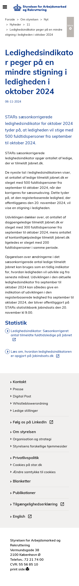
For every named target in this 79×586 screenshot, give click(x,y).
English (23, 517)
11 (28, 24)
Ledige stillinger (25, 410)
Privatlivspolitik (26, 457)
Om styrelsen (29, 19)
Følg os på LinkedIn (34, 422)
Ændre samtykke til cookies (34, 472)
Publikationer (24, 492)
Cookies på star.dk (27, 465)
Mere (70, 27)
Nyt (46, 19)
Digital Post (22, 396)
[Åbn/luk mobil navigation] (4, 7)
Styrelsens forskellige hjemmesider (40, 446)
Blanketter (22, 481)
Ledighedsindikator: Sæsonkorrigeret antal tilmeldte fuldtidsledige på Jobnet (41, 335)
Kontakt (19, 381)
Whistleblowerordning (30, 403)
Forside (10, 19)
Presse (18, 389)
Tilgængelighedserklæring (39, 505)
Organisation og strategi (32, 439)
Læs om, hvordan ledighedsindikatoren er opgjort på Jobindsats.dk (41, 353)
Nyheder (15, 24)
